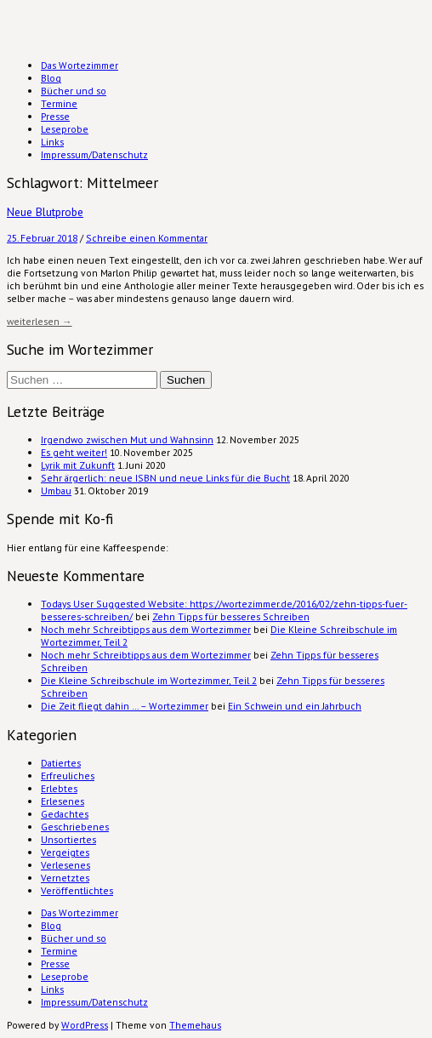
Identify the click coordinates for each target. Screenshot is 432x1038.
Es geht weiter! (74, 452)
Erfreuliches (67, 775)
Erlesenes (62, 801)
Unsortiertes (68, 839)
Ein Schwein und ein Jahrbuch (294, 705)
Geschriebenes (75, 826)
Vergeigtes (65, 852)
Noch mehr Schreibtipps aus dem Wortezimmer (146, 629)
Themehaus (195, 1024)
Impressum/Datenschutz (94, 154)
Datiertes (61, 762)
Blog (51, 77)
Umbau (56, 490)
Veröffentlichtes (77, 890)
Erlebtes (59, 788)
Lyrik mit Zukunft (78, 465)
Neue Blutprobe (45, 212)
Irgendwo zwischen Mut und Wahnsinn (127, 439)
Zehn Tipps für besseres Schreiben (231, 616)
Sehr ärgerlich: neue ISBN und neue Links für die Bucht (165, 477)
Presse (55, 116)
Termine (59, 103)
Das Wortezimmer (79, 65)
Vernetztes (65, 877)
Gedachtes (64, 813)
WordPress (84, 1024)
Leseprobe (64, 129)
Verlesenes (65, 864)
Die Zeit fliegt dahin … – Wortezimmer (124, 705)
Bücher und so (73, 90)
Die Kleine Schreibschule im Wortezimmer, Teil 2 (149, 680)
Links (52, 141)
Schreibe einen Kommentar (146, 237)
